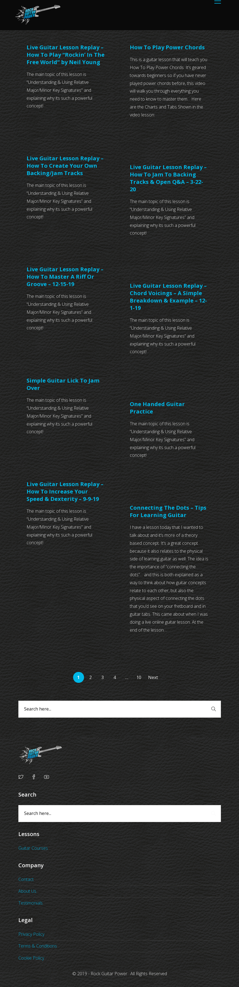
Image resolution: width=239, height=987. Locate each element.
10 (138, 677)
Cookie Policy (31, 958)
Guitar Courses (33, 848)
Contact (26, 879)
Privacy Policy (31, 934)
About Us (27, 891)
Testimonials (30, 903)
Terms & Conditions (37, 946)
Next (153, 677)
